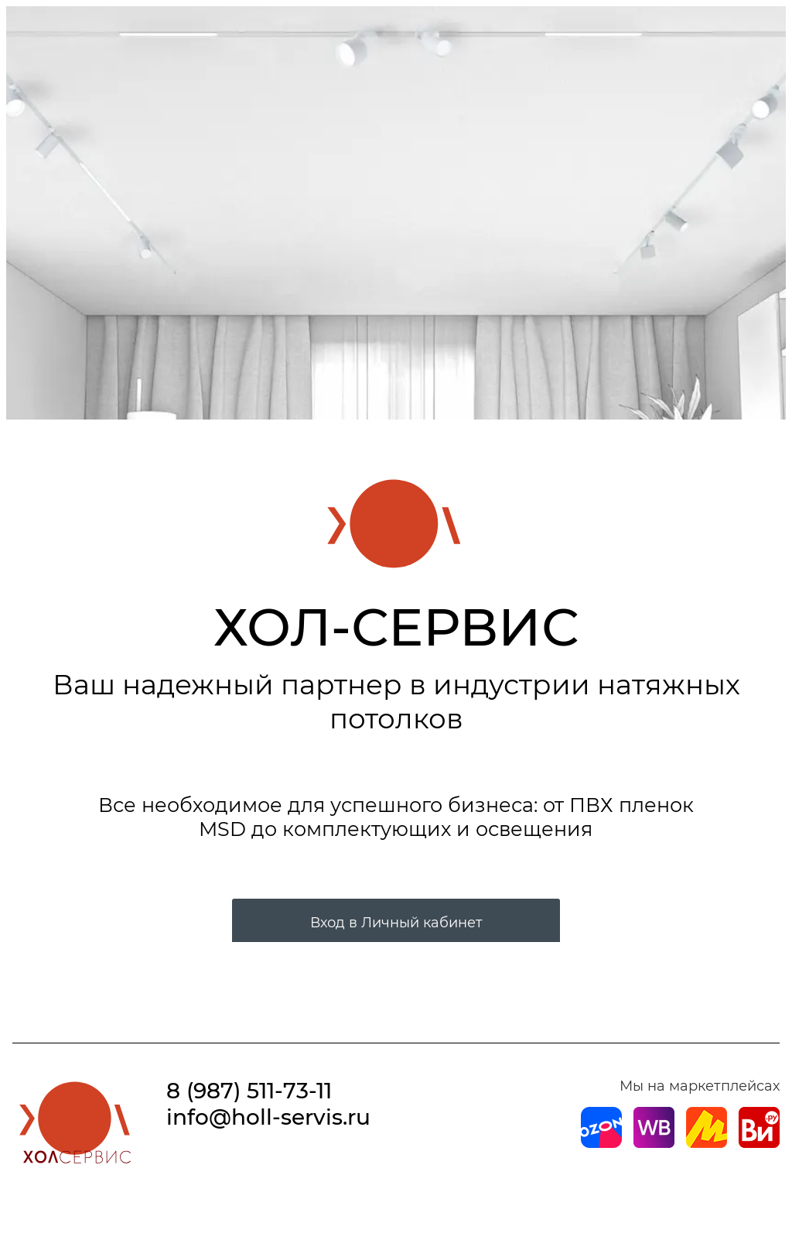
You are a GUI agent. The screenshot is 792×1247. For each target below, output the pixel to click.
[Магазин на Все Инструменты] (759, 1143)
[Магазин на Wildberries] (653, 1143)
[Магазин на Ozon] (601, 1143)
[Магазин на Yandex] (706, 1143)
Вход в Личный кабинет (396, 922)
